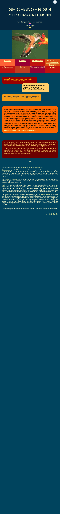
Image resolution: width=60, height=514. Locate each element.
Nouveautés (37, 60)
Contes (22, 67)
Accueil (7, 60)
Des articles (6, 170)
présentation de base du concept (31, 167)
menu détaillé (45, 194)
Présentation (8, 67)
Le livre (4, 185)
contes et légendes (11, 179)
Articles (22, 60)
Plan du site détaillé (37, 67)
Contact (52, 67)
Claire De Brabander (51, 214)
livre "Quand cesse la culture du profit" (52, 62)
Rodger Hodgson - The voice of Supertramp (19, 130)
